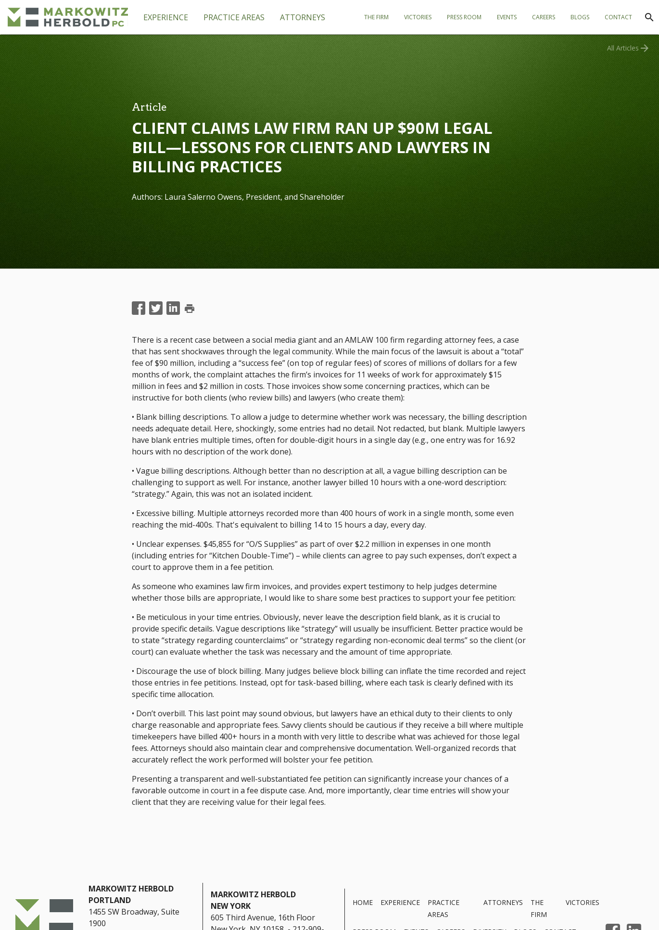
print (189, 308)
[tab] (234, 17)
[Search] (649, 17)
